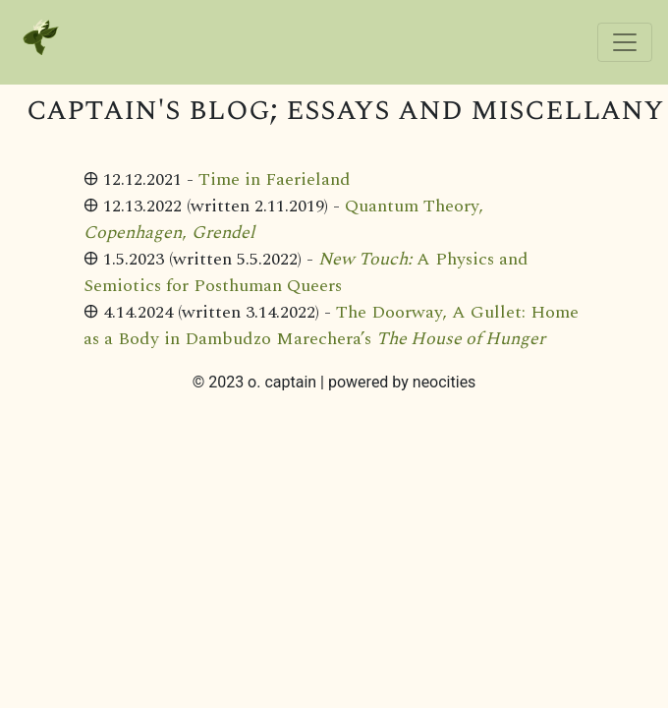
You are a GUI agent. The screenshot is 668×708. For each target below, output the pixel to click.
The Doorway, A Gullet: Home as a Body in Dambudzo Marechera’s (331, 325)
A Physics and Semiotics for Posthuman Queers (306, 272)
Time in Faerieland (274, 179)
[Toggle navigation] (624, 42)
